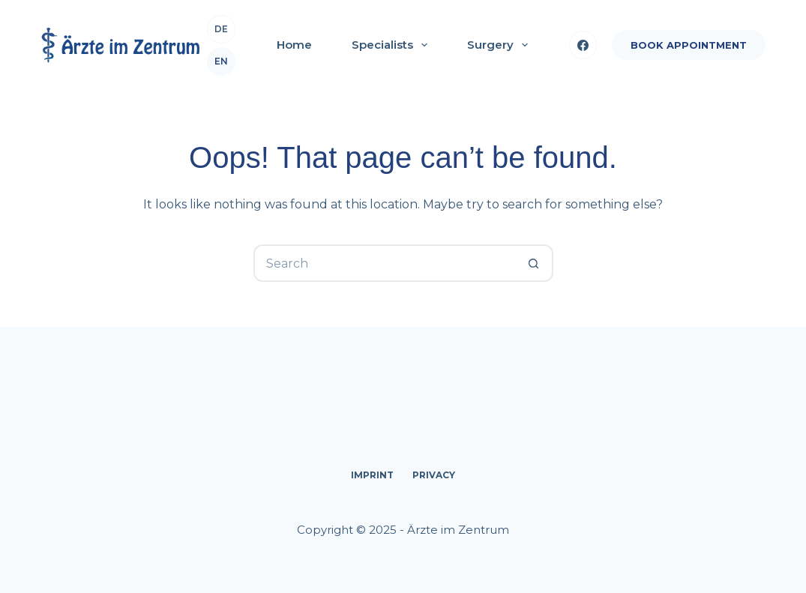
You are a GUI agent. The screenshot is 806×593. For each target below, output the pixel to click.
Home (294, 44)
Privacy (433, 475)
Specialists (392, 45)
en (221, 61)
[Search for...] (384, 263)
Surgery (500, 45)
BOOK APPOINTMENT (689, 45)
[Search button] (534, 263)
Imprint (372, 475)
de (221, 28)
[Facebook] (583, 45)
